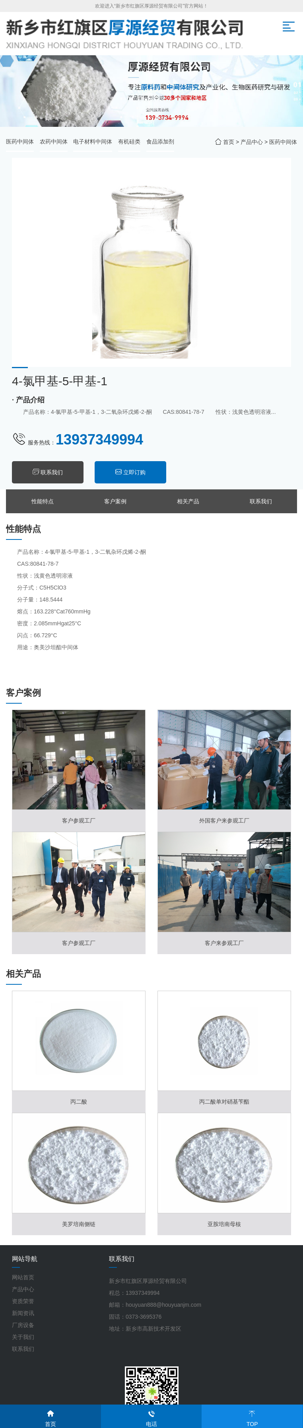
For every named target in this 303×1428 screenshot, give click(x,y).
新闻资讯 (23, 1313)
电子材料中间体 (92, 141)
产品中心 (252, 142)
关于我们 (23, 1337)
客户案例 (115, 501)
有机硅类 (129, 141)
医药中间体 (20, 141)
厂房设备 (23, 1325)
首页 (228, 142)
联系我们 (52, 472)
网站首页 (23, 1277)
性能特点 (42, 501)
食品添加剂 (160, 141)
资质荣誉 (23, 1301)
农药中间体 (54, 141)
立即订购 (134, 472)
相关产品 (188, 501)
